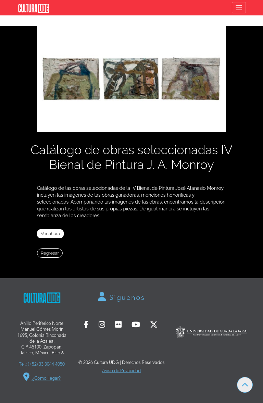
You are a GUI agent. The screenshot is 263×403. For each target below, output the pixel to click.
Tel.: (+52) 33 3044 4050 (42, 364)
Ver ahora (50, 233)
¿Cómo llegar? (42, 377)
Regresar (50, 253)
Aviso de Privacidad (121, 371)
